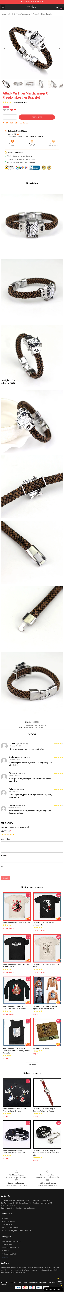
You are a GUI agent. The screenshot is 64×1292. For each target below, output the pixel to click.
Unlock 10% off (60, 1282)
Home (3, 14)
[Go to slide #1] (6, 84)
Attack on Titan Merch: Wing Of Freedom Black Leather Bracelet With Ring (46, 1153)
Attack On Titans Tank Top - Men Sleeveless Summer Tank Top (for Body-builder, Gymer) (16, 1050)
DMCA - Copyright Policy (10, 1228)
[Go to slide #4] (41, 84)
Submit (5, 878)
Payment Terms (7, 1244)
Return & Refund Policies (10, 1247)
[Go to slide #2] (18, 84)
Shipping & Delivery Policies (11, 1241)
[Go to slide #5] (53, 84)
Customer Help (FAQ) (9, 1254)
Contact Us (5, 1251)
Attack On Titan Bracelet (42, 14)
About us (5, 1218)
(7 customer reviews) (20, 102)
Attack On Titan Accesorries (19, 14)
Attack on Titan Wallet (41, 1048)
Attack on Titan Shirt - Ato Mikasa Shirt (16, 923)
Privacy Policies (7, 1224)
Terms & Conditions (8, 1221)
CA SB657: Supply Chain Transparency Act (16, 1231)
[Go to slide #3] (29, 84)
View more (32, 1064)
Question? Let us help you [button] (53, 1289)
